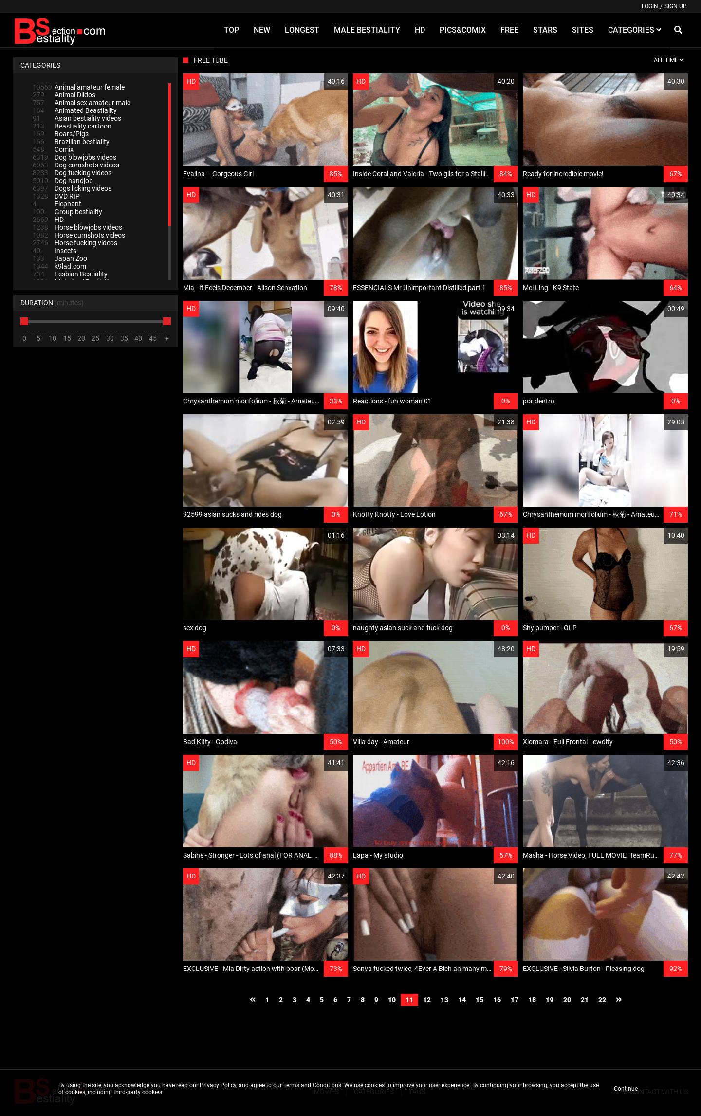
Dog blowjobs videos (74, 157)
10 (392, 1000)
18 (532, 1000)
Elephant (57, 204)
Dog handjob (63, 180)
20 (567, 1000)
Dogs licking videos (72, 188)
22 (602, 1000)
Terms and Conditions (312, 1085)
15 (479, 1000)
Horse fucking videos (75, 243)
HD (48, 219)
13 (444, 1000)
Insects (54, 251)
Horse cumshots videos (79, 235)
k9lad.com (59, 266)
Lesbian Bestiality (70, 274)
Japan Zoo (60, 258)
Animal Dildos (64, 95)
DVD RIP (56, 196)
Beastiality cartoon (72, 126)
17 (514, 1000)
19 (549, 1000)
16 (497, 1000)
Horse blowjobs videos (77, 227)
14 (462, 1000)
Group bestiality (67, 212)
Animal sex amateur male (81, 103)
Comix (53, 149)
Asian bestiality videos (77, 118)
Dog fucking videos (72, 173)
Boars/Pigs (61, 134)
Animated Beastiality (75, 110)
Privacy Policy (218, 1085)
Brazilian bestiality (71, 142)
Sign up (675, 6)
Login (650, 6)
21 (585, 1000)
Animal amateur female (79, 87)
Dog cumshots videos (76, 165)
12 (427, 1000)
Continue (626, 1088)
